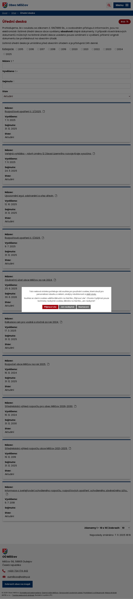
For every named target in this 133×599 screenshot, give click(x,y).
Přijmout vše (50, 307)
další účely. (91, 294)
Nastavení (83, 307)
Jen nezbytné (67, 307)
